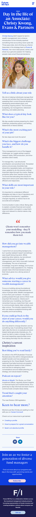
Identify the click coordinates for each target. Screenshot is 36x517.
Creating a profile (11, 420)
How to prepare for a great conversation (19, 424)
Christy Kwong (7, 36)
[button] (33, 4)
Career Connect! (17, 412)
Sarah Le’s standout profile (14, 428)
